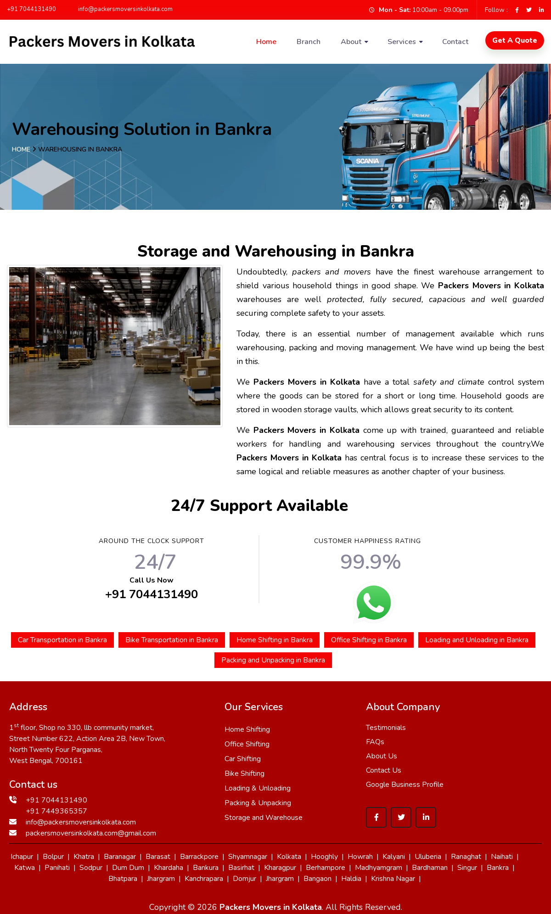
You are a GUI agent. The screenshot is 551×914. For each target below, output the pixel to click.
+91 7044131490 (31, 9)
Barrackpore (199, 857)
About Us (381, 756)
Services (402, 42)
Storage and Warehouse (264, 818)
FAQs (375, 742)
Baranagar (120, 857)
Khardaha (168, 868)
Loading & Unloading (258, 788)
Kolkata (289, 857)
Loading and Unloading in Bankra (477, 640)
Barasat (158, 857)
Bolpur (53, 857)
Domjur (244, 879)
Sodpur (90, 868)
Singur (467, 868)
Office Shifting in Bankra (369, 640)
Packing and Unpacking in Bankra (273, 660)
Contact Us (383, 770)
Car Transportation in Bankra (62, 640)
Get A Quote (514, 40)
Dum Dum (128, 868)
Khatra (83, 857)
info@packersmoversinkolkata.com (121, 9)
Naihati (502, 857)
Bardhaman (430, 868)
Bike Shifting (244, 773)
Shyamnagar (247, 857)
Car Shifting (243, 759)
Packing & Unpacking (258, 803)
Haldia (351, 879)
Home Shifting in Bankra (274, 640)
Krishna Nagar (393, 879)
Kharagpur (280, 868)
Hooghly (324, 857)
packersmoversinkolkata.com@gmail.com (91, 833)
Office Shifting (247, 744)
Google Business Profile (405, 784)
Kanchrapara (204, 879)
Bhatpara (122, 879)
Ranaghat (466, 857)
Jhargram (161, 879)
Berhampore (325, 868)
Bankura (206, 868)
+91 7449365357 (56, 811)
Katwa (24, 868)
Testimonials (386, 728)
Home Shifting (247, 729)
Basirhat (241, 868)
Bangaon (318, 879)
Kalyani (393, 857)
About (351, 42)
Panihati (57, 868)
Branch (308, 42)
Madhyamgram (378, 868)
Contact (455, 42)
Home (266, 42)
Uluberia (428, 857)
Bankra (498, 868)
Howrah (360, 857)
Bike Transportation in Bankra (171, 640)
